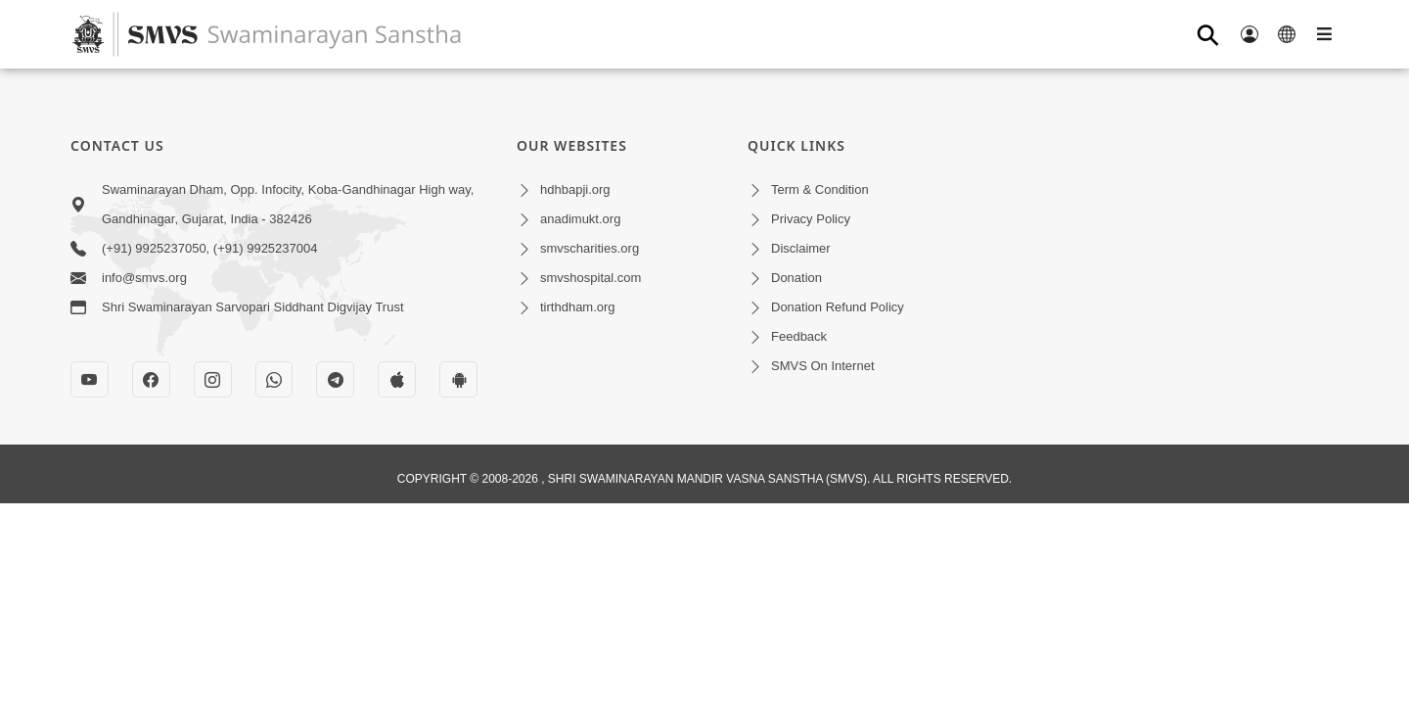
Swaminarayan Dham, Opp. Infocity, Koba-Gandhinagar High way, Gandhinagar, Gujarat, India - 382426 (288, 204)
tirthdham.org (577, 307)
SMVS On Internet (823, 365)
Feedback (799, 336)
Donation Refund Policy (837, 307)
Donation (796, 277)
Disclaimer (801, 248)
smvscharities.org (589, 248)
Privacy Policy (810, 219)
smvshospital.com (590, 277)
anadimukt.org (580, 219)
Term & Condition (820, 189)
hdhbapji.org (575, 189)
